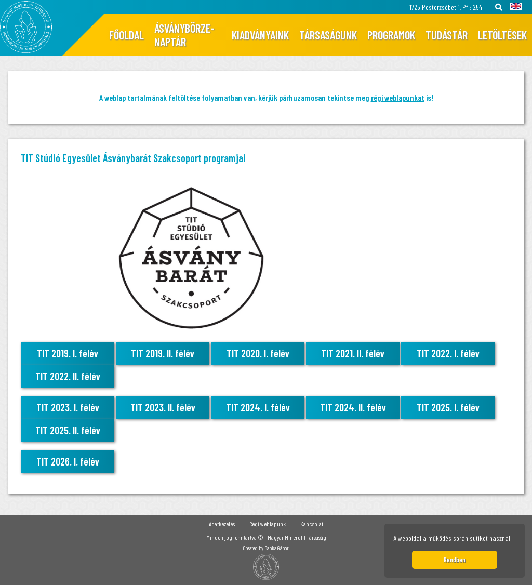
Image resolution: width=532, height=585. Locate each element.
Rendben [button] (455, 559)
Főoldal (126, 35)
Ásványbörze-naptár (184, 34)
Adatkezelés (222, 523)
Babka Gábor (276, 547)
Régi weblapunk (267, 523)
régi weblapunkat (397, 97)
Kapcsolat (311, 523)
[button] (514, 539)
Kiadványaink (260, 35)
